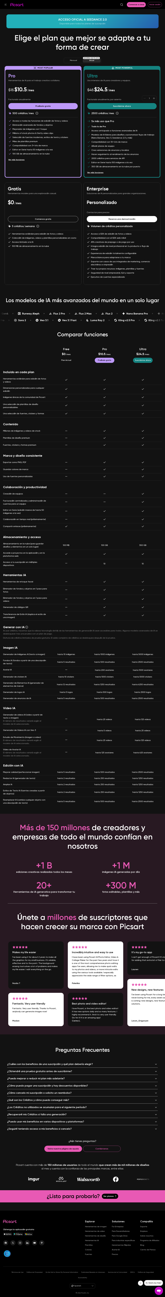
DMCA (132, 1272)
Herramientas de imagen (96, 1227)
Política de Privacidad (35, 1272)
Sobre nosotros (146, 1236)
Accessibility (82, 1278)
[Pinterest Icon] (41, 1242)
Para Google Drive (119, 1236)
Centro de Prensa (147, 1250)
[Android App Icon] (18, 1235)
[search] (122, 5)
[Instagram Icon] (20, 1242)
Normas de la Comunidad (117, 1272)
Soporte (143, 1227)
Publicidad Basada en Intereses (93, 1272)
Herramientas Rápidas (121, 1245)
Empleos (144, 1231)
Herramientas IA (92, 1240)
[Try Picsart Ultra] (122, 106)
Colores (88, 1250)
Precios (115, 1254)
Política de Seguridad (146, 1272)
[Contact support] (63, 1157)
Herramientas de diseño (95, 1236)
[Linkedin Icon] (27, 1242)
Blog (142, 1245)
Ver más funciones (16, 162)
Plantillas (89, 1245)
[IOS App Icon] (7, 1235)
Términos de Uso (17, 1272)
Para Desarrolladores (121, 1231)
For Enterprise (117, 1227)
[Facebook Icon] (5, 1242)
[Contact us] (102, 1157)
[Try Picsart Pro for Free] (43, 106)
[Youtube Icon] (34, 1242)
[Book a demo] (122, 223)
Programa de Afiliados (149, 1240)
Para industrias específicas (123, 1240)
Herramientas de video (95, 1231)
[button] (26, 4)
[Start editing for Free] (43, 223)
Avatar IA (116, 1250)
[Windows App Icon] (28, 1235)
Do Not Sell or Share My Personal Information (62, 1272)
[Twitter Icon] (12, 1242)
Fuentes (88, 1254)
